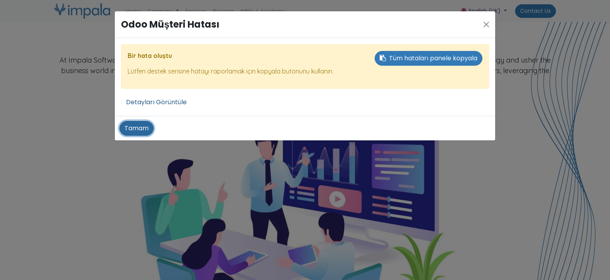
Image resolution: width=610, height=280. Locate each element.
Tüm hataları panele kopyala (428, 58)
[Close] (486, 24)
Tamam (136, 128)
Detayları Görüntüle (156, 102)
